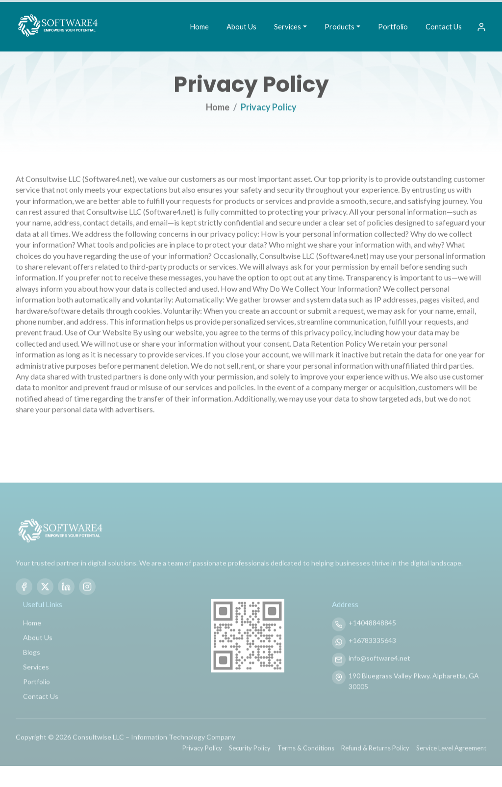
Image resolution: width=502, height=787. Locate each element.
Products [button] (339, 26)
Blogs (31, 668)
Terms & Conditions (305, 764)
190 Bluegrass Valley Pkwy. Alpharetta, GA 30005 (414, 697)
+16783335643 (372, 656)
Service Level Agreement (451, 764)
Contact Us (444, 26)
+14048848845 (372, 639)
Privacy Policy (202, 764)
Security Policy (250, 764)
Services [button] (287, 26)
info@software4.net (379, 674)
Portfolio (393, 26)
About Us (241, 26)
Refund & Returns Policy (375, 764)
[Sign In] (481, 27)
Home (199, 26)
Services (36, 683)
